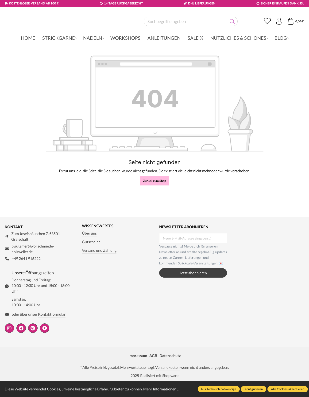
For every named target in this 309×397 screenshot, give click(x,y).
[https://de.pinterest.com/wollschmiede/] (33, 344)
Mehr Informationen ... (161, 389)
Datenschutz (170, 371)
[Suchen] (232, 33)
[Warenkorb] (295, 33)
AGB (153, 371)
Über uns (89, 249)
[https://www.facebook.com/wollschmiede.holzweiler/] (21, 344)
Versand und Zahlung (99, 266)
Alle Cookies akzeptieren (287, 389)
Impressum (137, 371)
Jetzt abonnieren (193, 289)
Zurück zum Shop (154, 205)
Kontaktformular (52, 330)
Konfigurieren (253, 389)
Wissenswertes (97, 242)
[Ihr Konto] (278, 33)
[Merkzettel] (267, 33)
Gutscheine (91, 257)
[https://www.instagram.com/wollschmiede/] (9, 344)
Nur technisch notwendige (218, 389)
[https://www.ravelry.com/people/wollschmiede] (44, 344)
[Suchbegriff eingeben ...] (185, 33)
